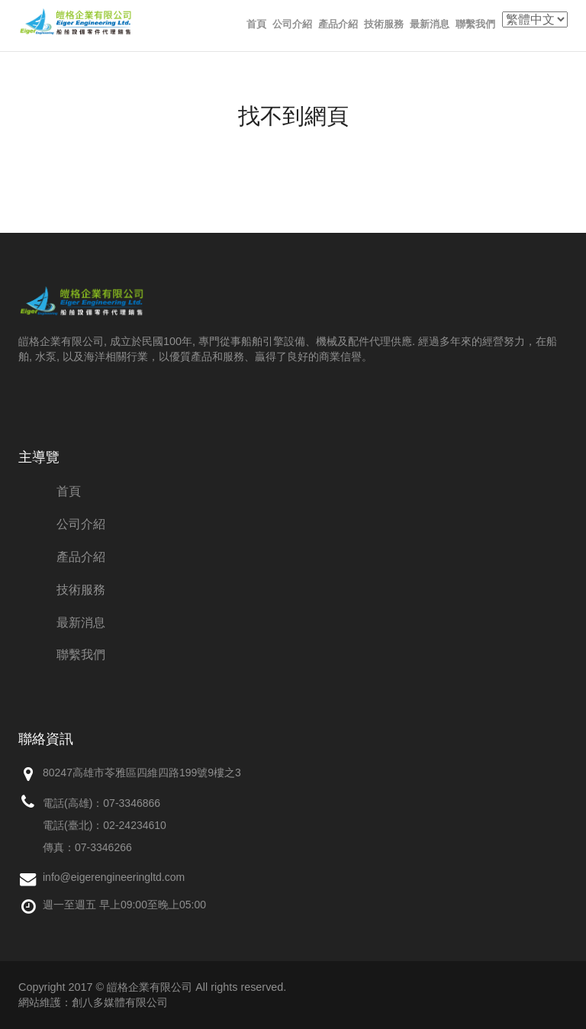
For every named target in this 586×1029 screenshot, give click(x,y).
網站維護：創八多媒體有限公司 (93, 1002)
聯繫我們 (475, 24)
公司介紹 (292, 24)
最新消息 (429, 24)
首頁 (256, 24)
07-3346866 (131, 803)
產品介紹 (338, 24)
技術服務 (384, 24)
